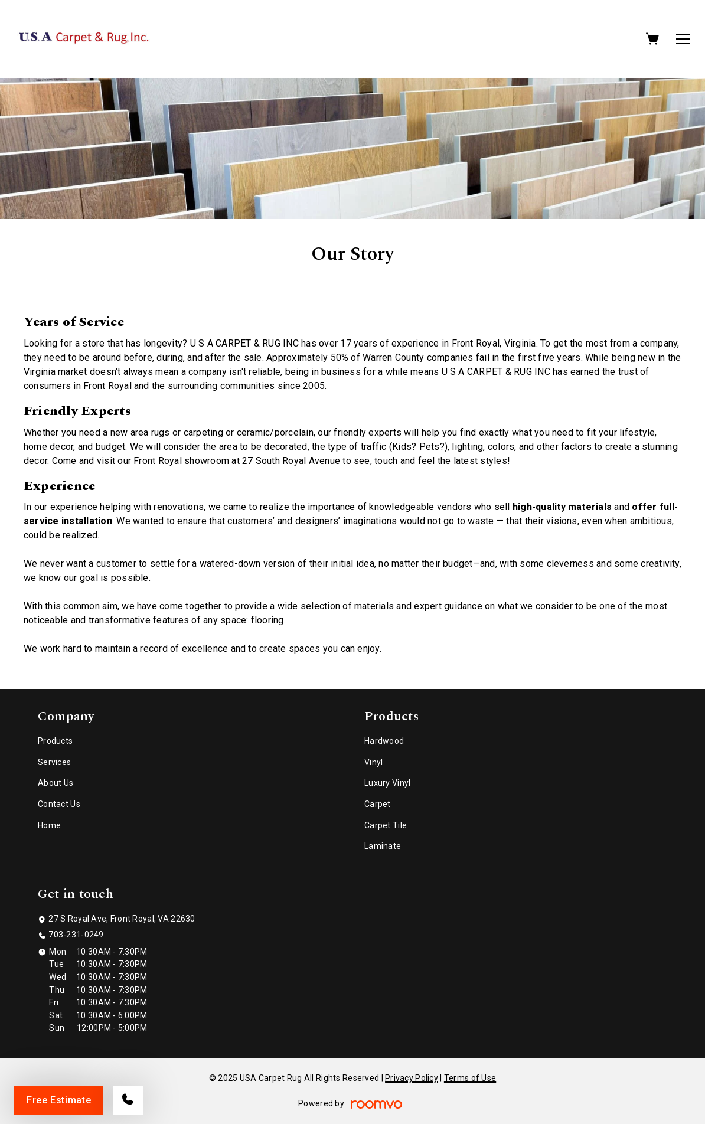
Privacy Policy (411, 1078)
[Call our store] (128, 1100)
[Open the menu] (683, 39)
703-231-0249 (75, 934)
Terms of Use (470, 1078)
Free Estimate (59, 1100)
